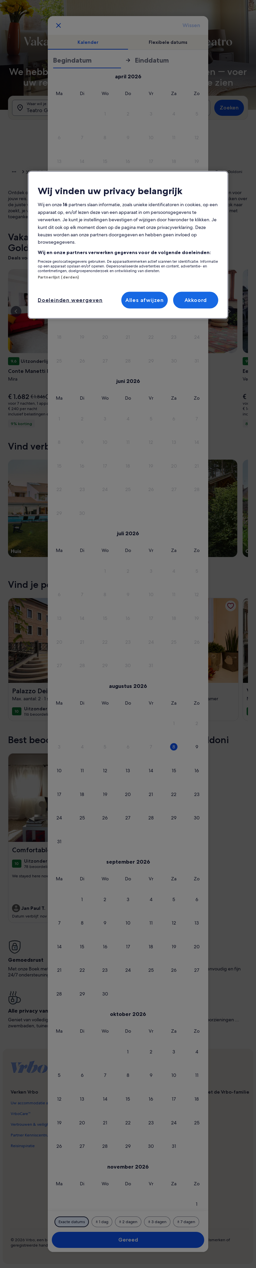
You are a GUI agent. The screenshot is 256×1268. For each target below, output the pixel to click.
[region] (128, 245)
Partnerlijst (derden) (58, 277)
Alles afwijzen (144, 300)
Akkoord (195, 300)
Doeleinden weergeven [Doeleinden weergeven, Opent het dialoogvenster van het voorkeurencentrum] (70, 300)
